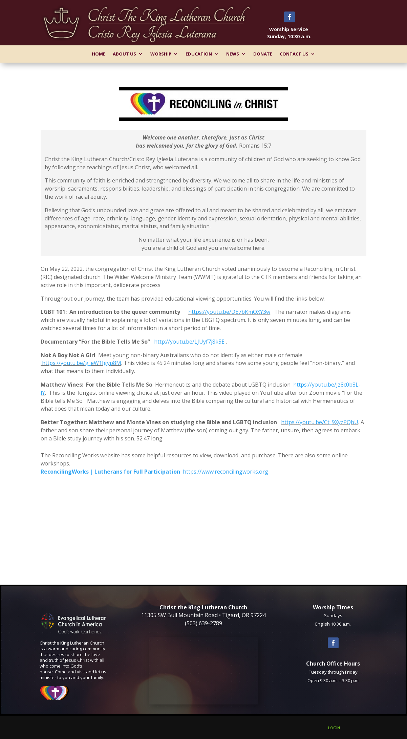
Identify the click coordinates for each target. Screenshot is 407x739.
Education (199, 54)
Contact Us (294, 54)
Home (98, 54)
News (232, 54)
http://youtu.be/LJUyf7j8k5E (189, 341)
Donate (262, 54)
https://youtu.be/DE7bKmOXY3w (229, 312)
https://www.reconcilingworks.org (225, 471)
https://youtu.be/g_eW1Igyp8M (81, 363)
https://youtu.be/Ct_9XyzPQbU (319, 422)
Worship (160, 54)
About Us (124, 54)
